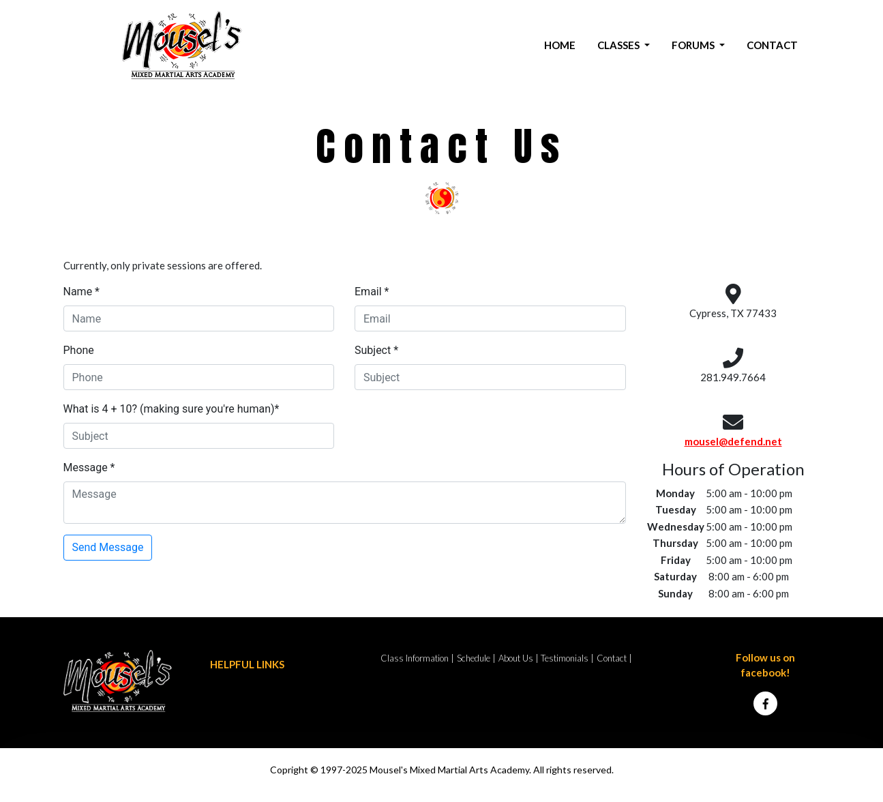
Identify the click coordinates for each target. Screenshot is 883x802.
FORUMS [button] (694, 45)
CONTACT (772, 45)
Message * (89, 467)
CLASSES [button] (619, 45)
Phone (78, 350)
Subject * (376, 350)
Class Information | (417, 658)
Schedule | (476, 658)
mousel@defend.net (733, 441)
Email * (372, 291)
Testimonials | (567, 658)
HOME (559, 45)
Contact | (614, 658)
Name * (81, 291)
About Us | (518, 658)
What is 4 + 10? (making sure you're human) (171, 408)
